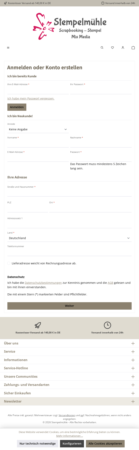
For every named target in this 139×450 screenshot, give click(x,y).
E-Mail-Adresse (16, 151)
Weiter (69, 306)
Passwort (76, 151)
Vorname (13, 137)
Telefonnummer (15, 246)
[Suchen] (102, 47)
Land (10, 232)
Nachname (76, 137)
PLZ (9, 202)
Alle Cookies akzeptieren (105, 443)
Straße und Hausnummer (21, 186)
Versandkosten (67, 415)
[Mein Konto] (123, 47)
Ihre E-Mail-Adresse (18, 84)
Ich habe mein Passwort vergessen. (30, 98)
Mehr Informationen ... (69, 436)
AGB (110, 283)
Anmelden (17, 107)
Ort (52, 202)
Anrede (11, 123)
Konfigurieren (72, 443)
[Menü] (8, 47)
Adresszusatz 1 (15, 218)
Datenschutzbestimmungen (43, 283)
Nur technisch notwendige (38, 443)
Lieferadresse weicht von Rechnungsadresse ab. (44, 263)
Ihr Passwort (77, 84)
